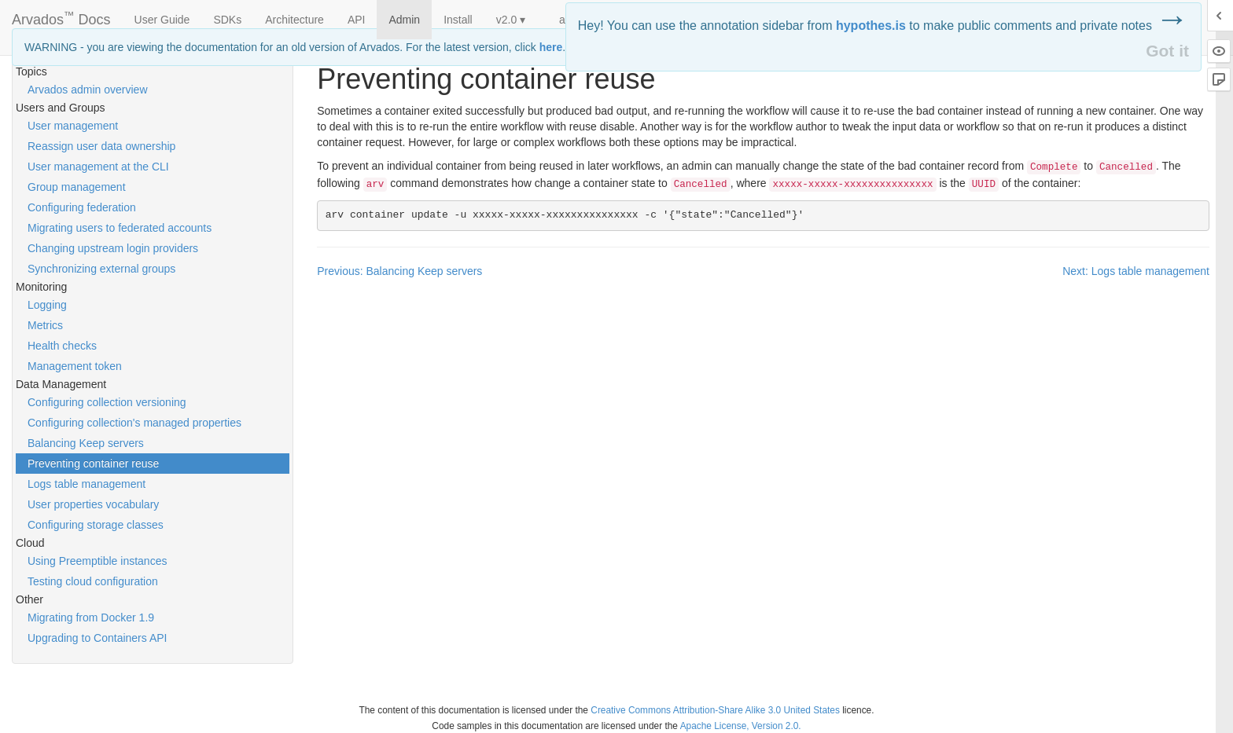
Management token (75, 366)
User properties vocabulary (93, 504)
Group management (77, 187)
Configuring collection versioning (107, 402)
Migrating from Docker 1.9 (91, 617)
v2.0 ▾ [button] (510, 19)
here (551, 47)
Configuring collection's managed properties (134, 422)
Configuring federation (82, 207)
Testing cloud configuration (93, 581)
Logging (47, 305)
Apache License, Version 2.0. (740, 725)
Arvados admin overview (88, 89)
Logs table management (86, 484)
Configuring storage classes (96, 525)
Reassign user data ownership (101, 146)
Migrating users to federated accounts (120, 228)
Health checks (62, 345)
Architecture (294, 19)
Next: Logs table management (1135, 271)
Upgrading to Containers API (97, 638)
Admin (404, 19)
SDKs (227, 19)
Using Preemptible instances (97, 561)
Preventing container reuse (93, 463)
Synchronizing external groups (101, 268)
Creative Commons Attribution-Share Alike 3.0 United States (715, 710)
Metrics (45, 325)
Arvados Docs (61, 16)
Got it (1167, 50)
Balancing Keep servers (86, 443)
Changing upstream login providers (113, 248)
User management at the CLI (98, 166)
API (357, 19)
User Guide (162, 19)
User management (73, 125)
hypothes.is (871, 25)
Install (458, 19)
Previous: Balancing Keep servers (399, 271)
